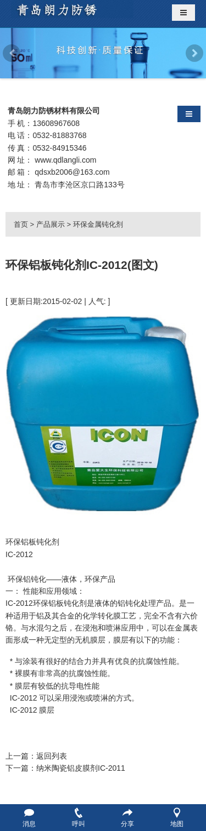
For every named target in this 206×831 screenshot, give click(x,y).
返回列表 (51, 756)
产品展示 (50, 224)
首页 (21, 224)
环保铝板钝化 (56, 603)
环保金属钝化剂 (98, 224)
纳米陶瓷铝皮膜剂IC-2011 (80, 768)
